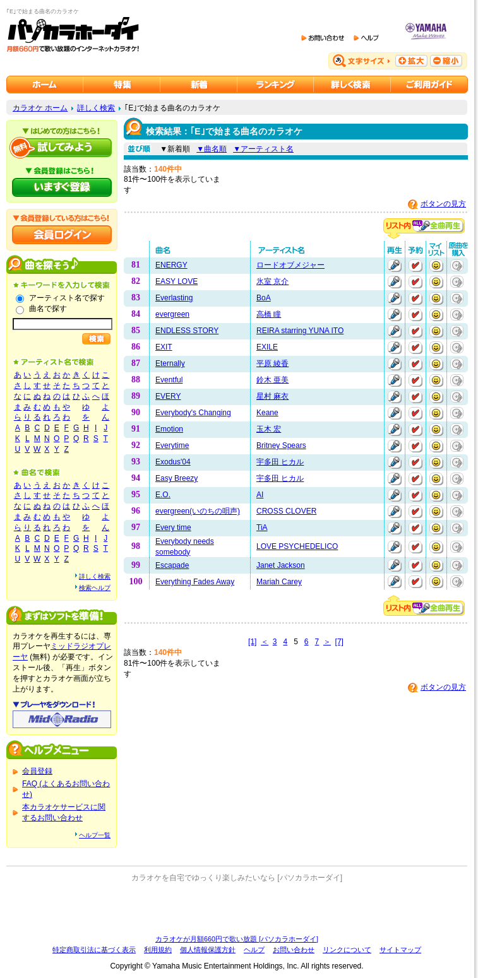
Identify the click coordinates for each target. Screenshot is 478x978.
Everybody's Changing (193, 412)
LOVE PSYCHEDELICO (297, 546)
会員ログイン (62, 234)
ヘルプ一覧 (95, 835)
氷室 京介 (272, 281)
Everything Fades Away (194, 581)
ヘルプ (254, 949)
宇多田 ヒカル (280, 461)
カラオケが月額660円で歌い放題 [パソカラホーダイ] (236, 939)
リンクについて (347, 949)
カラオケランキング (275, 84)
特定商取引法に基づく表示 (94, 949)
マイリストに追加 (436, 265)
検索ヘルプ (95, 587)
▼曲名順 (211, 148)
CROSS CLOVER (286, 511)
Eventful (168, 379)
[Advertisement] (237, 909)
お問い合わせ (293, 949)
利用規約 (158, 949)
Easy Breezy (176, 478)
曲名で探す (48, 308)
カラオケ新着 (198, 84)
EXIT (163, 347)
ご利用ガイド (429, 84)
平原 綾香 (272, 363)
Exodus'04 (173, 461)
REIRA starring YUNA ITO (300, 330)
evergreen (172, 314)
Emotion (169, 429)
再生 (395, 265)
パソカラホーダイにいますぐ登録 (62, 187)
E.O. (162, 494)
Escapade (172, 565)
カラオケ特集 (121, 84)
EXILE (267, 347)
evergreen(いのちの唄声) (197, 511)
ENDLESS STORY (186, 330)
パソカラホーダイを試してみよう (62, 147)
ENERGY (171, 265)
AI (259, 494)
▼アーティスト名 (263, 148)
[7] (339, 641)
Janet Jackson (280, 565)
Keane (267, 412)
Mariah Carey (279, 581)
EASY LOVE (176, 281)
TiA (262, 527)
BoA (263, 297)
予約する (415, 265)
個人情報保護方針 (208, 949)
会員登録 (37, 771)
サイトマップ (400, 949)
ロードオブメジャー (290, 265)
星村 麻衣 (272, 396)
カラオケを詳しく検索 (352, 84)
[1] (252, 641)
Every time (173, 527)
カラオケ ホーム (40, 107)
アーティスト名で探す (67, 297)
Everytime (172, 445)
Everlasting (174, 297)
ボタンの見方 (443, 203)
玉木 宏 (268, 429)
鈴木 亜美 (272, 379)
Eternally (170, 363)
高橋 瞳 (268, 314)
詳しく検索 (96, 107)
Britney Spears (281, 445)
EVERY (168, 396)
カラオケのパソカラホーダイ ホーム (44, 84)
